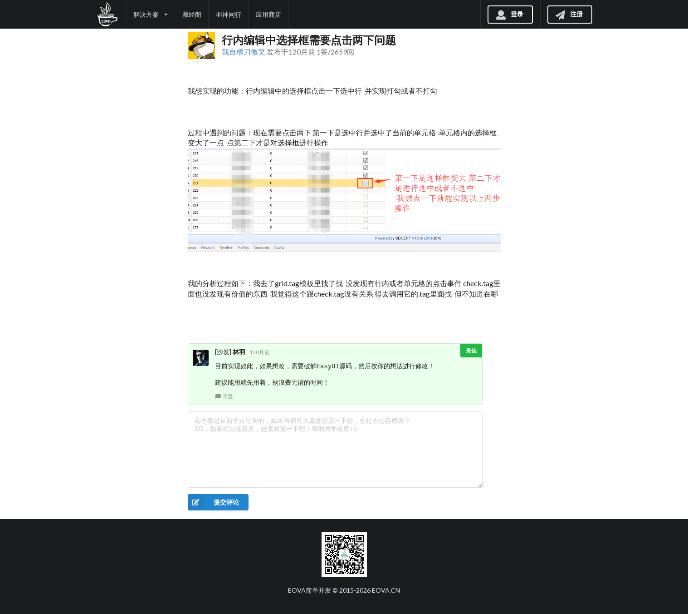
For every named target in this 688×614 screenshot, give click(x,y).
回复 (224, 396)
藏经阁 (191, 14)
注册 (569, 14)
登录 (509, 14)
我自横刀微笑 (243, 51)
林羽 (239, 352)
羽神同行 (228, 14)
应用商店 (268, 14)
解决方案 (150, 14)
